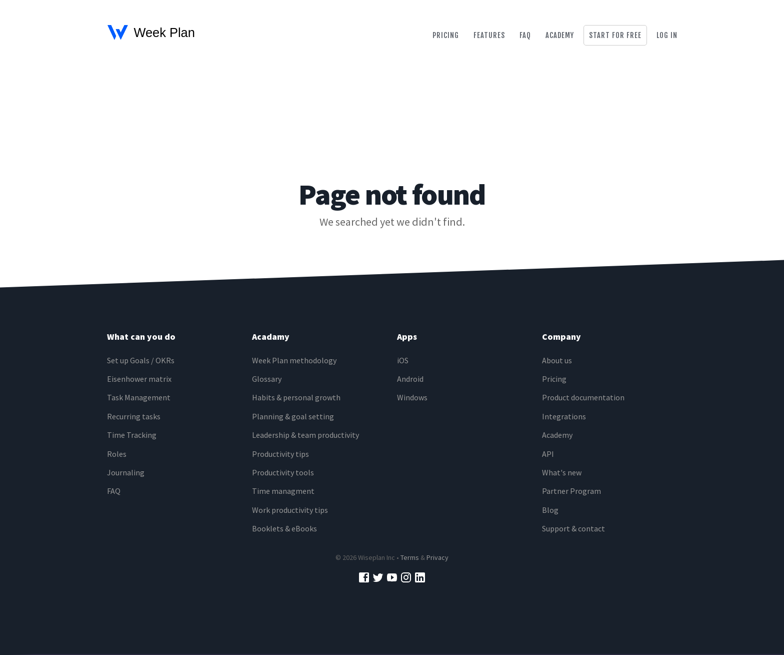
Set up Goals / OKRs (140, 360)
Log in (667, 35)
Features (489, 35)
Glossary (267, 379)
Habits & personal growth (296, 397)
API (548, 454)
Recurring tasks (133, 416)
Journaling (125, 472)
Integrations (564, 416)
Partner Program (571, 491)
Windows (412, 397)
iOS (402, 360)
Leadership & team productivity (305, 435)
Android (410, 379)
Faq (525, 35)
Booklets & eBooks (284, 528)
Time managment (283, 491)
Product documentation (583, 397)
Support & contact (573, 528)
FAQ (113, 491)
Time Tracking (131, 435)
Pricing (445, 35)
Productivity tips (280, 454)
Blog (550, 510)
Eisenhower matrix (139, 379)
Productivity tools (283, 472)
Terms (409, 557)
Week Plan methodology (294, 360)
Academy (560, 35)
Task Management (138, 397)
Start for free (615, 35)
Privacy (437, 557)
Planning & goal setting (293, 416)
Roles (116, 454)
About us (557, 360)
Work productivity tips (290, 510)
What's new (562, 472)
